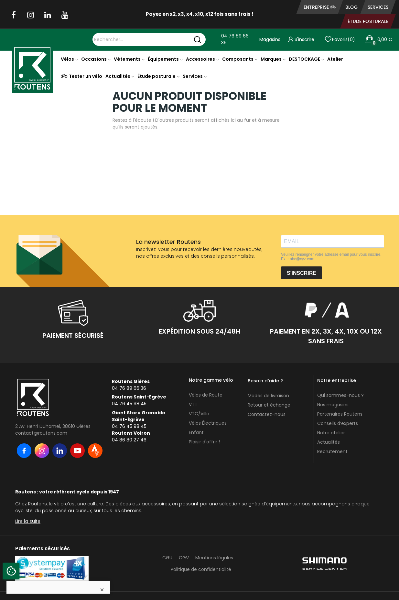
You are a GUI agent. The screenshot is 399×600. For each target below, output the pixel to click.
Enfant (196, 432)
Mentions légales (214, 557)
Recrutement (332, 451)
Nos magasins (333, 404)
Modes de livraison (268, 395)
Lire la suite (27, 521)
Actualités (328, 442)
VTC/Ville (199, 413)
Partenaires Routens (339, 414)
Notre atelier (331, 432)
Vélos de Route (205, 395)
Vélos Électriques (208, 423)
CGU (167, 557)
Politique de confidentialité (201, 569)
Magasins (269, 39)
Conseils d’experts (337, 423)
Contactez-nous (267, 414)
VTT (193, 404)
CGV (184, 557)
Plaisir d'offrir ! (204, 441)
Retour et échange (269, 405)
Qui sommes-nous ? (340, 395)
